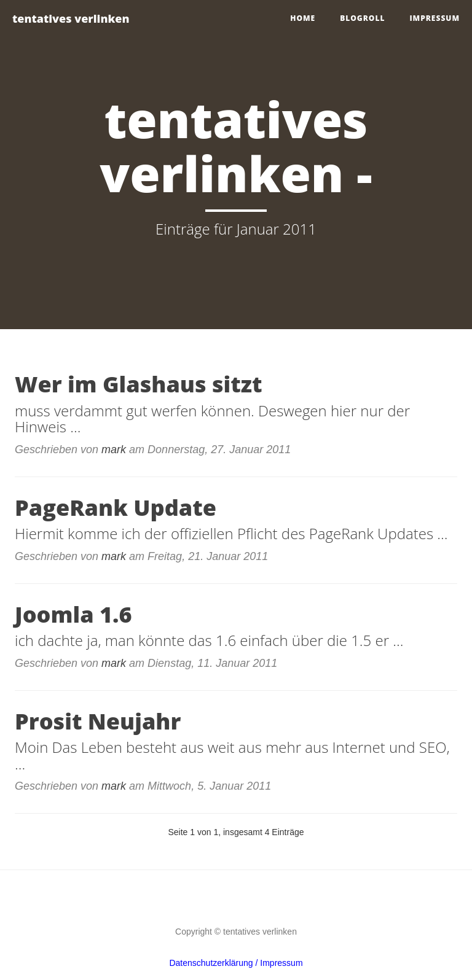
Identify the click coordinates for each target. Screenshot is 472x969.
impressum (434, 18)
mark (113, 449)
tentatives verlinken (71, 18)
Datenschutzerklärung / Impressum (235, 963)
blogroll (362, 18)
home (302, 18)
